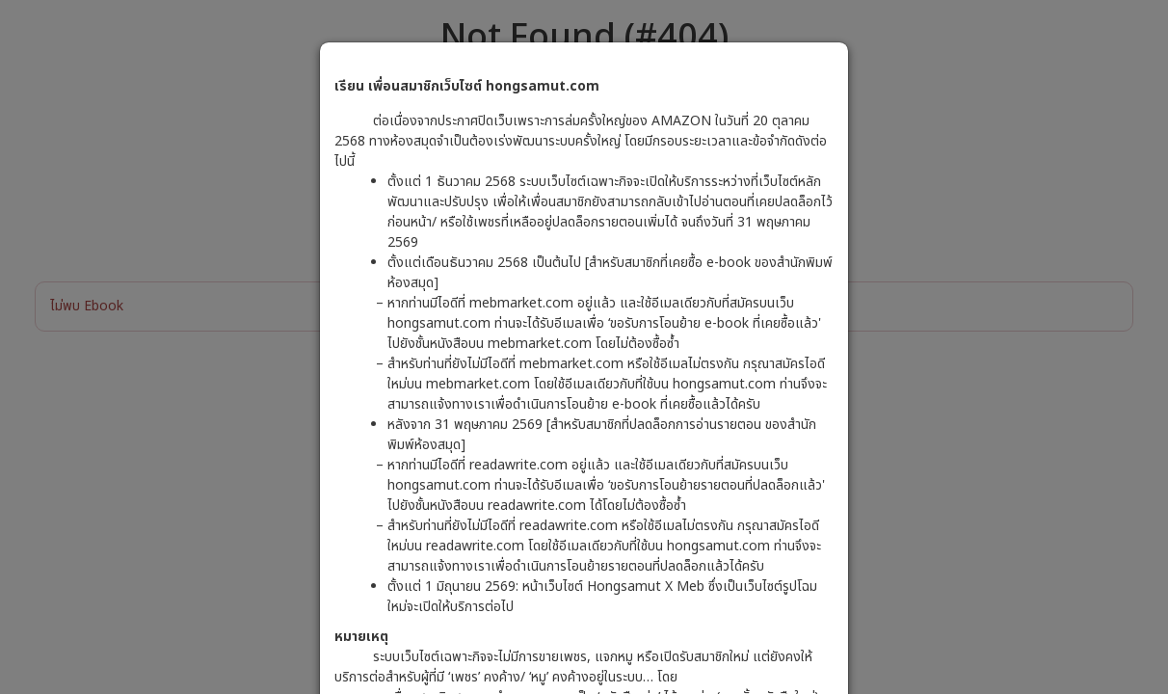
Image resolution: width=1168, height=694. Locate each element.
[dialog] (584, 347)
